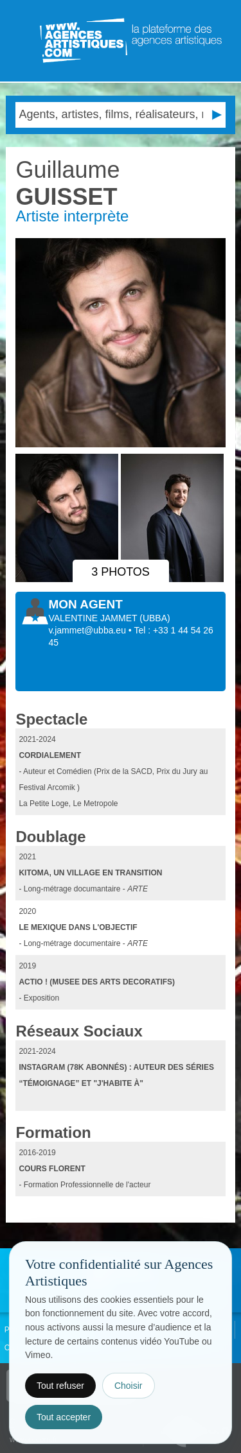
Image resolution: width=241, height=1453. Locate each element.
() (154, 618)
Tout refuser (60, 1385)
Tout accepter (64, 1417)
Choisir (128, 1385)
